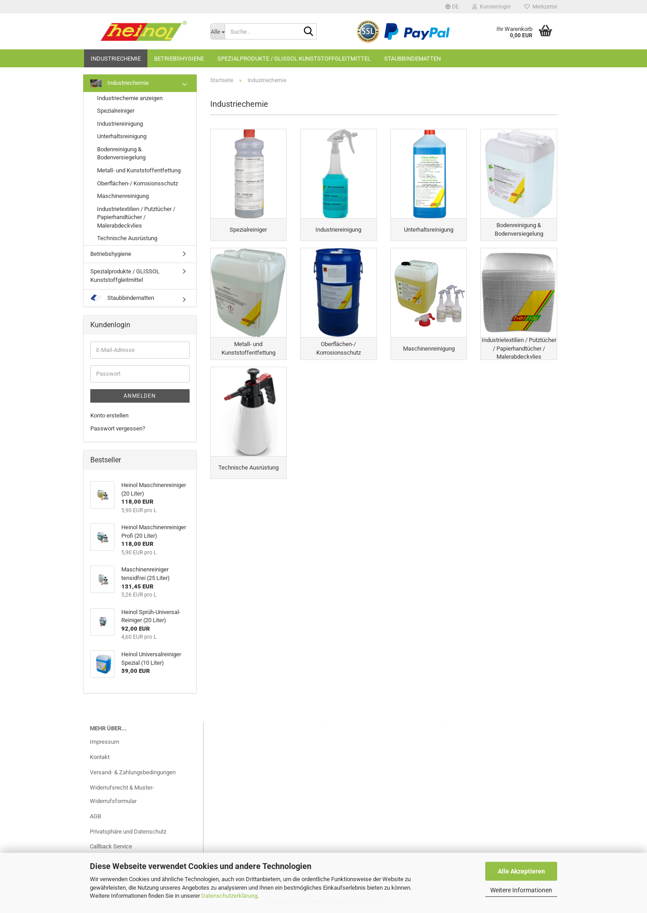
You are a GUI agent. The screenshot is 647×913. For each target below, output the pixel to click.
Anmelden (140, 396)
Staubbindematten (412, 58)
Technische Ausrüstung (127, 238)
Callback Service (111, 846)
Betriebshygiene (179, 58)
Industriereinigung (120, 123)
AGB (95, 816)
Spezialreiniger (115, 110)
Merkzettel (540, 7)
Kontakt (100, 757)
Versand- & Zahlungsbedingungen (133, 772)
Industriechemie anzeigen (130, 98)
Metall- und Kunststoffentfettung (139, 170)
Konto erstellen (109, 415)
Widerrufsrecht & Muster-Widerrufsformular (122, 794)
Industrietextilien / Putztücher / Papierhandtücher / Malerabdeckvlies (136, 217)
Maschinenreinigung (123, 196)
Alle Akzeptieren (521, 871)
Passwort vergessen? (117, 428)
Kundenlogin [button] (491, 7)
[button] (452, 6)
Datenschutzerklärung (229, 895)
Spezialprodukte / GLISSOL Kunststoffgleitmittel (294, 58)
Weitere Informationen (521, 890)
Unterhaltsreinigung (121, 136)
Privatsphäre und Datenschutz (128, 831)
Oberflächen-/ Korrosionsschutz (137, 183)
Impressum (104, 741)
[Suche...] (217, 31)
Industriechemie (116, 58)
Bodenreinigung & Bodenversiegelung (121, 153)
